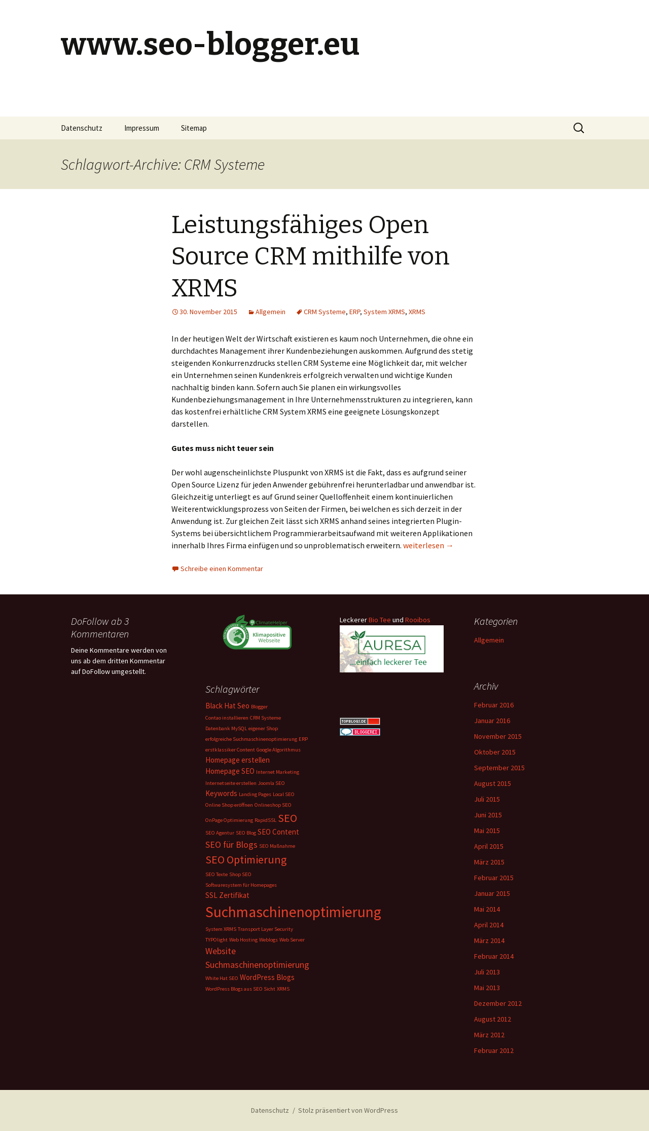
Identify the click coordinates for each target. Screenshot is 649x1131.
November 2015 (498, 736)
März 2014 (489, 940)
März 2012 (489, 1034)
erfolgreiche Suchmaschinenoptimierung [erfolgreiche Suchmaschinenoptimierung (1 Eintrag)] (251, 739)
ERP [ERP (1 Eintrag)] (303, 739)
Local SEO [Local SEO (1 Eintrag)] (284, 794)
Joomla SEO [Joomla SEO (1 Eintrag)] (271, 783)
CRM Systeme (325, 311)
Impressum (141, 128)
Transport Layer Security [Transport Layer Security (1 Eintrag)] (265, 929)
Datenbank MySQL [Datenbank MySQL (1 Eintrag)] (226, 728)
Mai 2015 (487, 830)
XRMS (417, 311)
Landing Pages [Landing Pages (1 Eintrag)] (255, 794)
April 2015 (488, 846)
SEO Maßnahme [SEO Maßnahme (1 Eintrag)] (277, 846)
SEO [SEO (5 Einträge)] (287, 818)
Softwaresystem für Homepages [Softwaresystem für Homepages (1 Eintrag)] (241, 885)
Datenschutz (81, 128)
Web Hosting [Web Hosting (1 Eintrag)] (243, 939)
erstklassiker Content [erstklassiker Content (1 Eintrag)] (230, 749)
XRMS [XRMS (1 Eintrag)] (283, 989)
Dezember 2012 (498, 1003)
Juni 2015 (488, 814)
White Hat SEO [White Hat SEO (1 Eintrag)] (221, 978)
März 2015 (489, 861)
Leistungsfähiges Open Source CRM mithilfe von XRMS (310, 256)
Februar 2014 (494, 956)
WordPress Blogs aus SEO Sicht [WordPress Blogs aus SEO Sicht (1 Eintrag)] (240, 989)
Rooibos (417, 619)
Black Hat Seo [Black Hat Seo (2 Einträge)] (227, 705)
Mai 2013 (487, 987)
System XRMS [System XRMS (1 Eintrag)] (220, 929)
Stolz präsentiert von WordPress (348, 1110)
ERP (354, 311)
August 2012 (492, 1019)
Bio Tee (380, 619)
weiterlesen (428, 545)
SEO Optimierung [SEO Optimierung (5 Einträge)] (245, 859)
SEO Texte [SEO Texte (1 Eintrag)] (216, 874)
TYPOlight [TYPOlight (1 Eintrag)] (216, 939)
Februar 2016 (494, 704)
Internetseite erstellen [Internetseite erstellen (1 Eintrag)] (231, 783)
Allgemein (270, 311)
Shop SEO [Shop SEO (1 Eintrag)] (240, 874)
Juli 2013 (487, 971)
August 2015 (492, 783)
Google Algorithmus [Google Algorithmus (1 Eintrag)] (279, 749)
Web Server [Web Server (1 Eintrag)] (292, 939)
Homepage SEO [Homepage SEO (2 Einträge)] (230, 771)
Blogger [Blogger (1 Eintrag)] (259, 706)
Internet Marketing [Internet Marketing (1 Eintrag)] (277, 772)
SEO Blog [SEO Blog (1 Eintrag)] (246, 833)
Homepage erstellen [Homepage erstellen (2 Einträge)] (237, 760)
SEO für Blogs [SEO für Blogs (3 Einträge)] (231, 844)
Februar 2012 (494, 1050)
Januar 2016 (492, 720)
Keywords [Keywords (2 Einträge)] (221, 793)
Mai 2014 (487, 909)
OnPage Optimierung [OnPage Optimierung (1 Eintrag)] (229, 820)
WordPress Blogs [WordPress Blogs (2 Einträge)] (267, 977)
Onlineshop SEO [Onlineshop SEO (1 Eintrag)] (273, 805)
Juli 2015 (487, 799)
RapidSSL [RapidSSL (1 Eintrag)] (265, 820)
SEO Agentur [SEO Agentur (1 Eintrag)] (219, 833)
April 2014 (488, 924)
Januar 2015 (492, 893)
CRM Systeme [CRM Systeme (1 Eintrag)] (265, 717)
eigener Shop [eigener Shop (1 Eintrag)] (263, 728)
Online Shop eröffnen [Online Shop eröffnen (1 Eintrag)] (229, 805)
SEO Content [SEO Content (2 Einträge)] (278, 832)
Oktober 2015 (495, 752)
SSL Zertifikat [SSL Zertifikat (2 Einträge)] (227, 895)
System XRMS (384, 311)
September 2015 (499, 767)
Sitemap (194, 128)
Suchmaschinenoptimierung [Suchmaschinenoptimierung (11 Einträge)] (293, 911)
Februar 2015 (494, 877)
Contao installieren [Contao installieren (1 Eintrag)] (226, 717)
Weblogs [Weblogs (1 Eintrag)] (268, 939)
